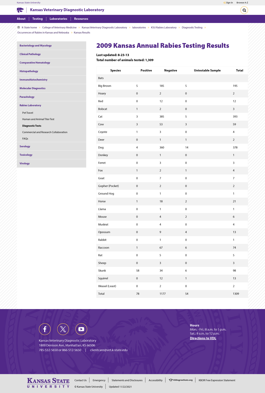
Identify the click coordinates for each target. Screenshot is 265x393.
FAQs (25, 138)
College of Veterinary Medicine (59, 27)
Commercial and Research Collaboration (44, 132)
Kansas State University (28, 2)
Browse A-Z (242, 2)
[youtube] (81, 329)
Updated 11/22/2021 (120, 386)
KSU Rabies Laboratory (164, 27)
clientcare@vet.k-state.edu (109, 350)
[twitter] (63, 329)
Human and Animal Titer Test (38, 119)
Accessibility (156, 380)
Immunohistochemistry (33, 79)
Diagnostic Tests (31, 125)
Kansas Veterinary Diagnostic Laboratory (67, 9)
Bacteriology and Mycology (36, 45)
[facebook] (45, 329)
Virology (25, 163)
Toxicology (26, 154)
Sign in (229, 2)
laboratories (139, 27)
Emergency (99, 380)
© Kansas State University (89, 386)
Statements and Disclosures (127, 380)
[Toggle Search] (244, 10)
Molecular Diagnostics (32, 88)
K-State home (27, 27)
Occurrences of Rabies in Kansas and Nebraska (43, 32)
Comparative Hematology (35, 62)
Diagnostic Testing (192, 27)
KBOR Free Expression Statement (217, 380)
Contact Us (81, 380)
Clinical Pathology (30, 54)
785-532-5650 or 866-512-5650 (60, 350)
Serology (25, 146)
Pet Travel (27, 112)
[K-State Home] (20, 10)
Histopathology (29, 71)
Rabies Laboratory (30, 105)
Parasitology (27, 96)
